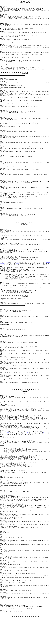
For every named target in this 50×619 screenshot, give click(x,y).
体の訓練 (17, 263)
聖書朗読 (8, 432)
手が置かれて (45, 432)
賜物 (27, 432)
